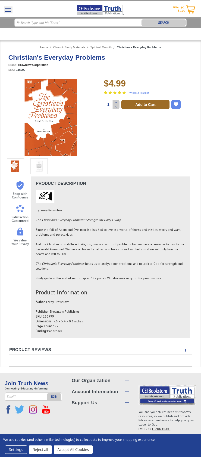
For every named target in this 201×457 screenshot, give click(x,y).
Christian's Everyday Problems (139, 47)
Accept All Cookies (73, 449)
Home (44, 47)
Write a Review (139, 93)
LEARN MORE (161, 429)
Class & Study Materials (69, 47)
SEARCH (163, 23)
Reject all (40, 449)
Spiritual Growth (101, 47)
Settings (16, 449)
